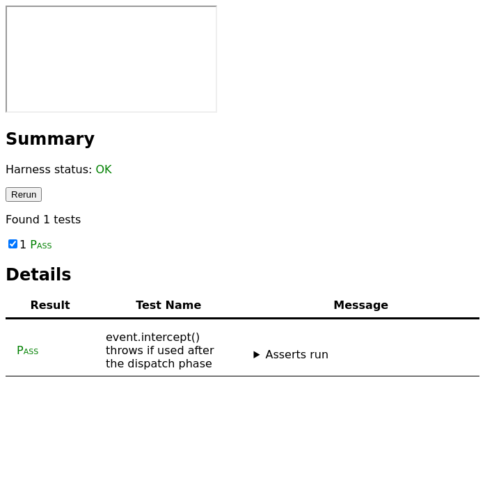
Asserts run (296, 354)
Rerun (23, 194)
